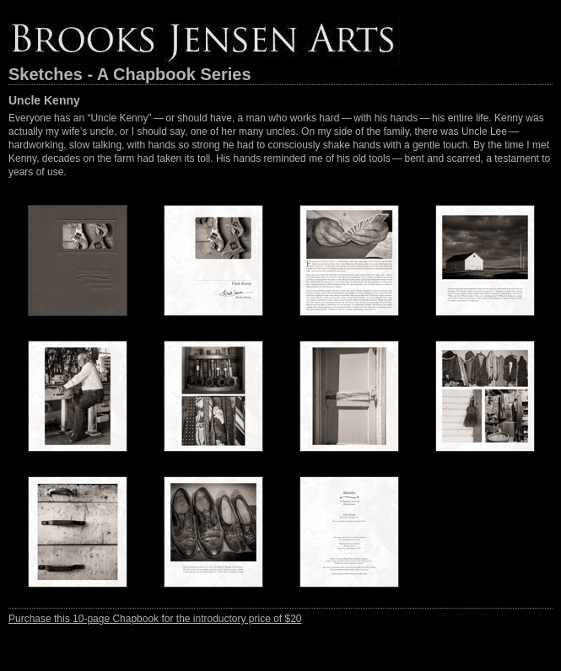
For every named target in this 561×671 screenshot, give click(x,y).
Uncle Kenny (44, 100)
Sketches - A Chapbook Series (129, 74)
